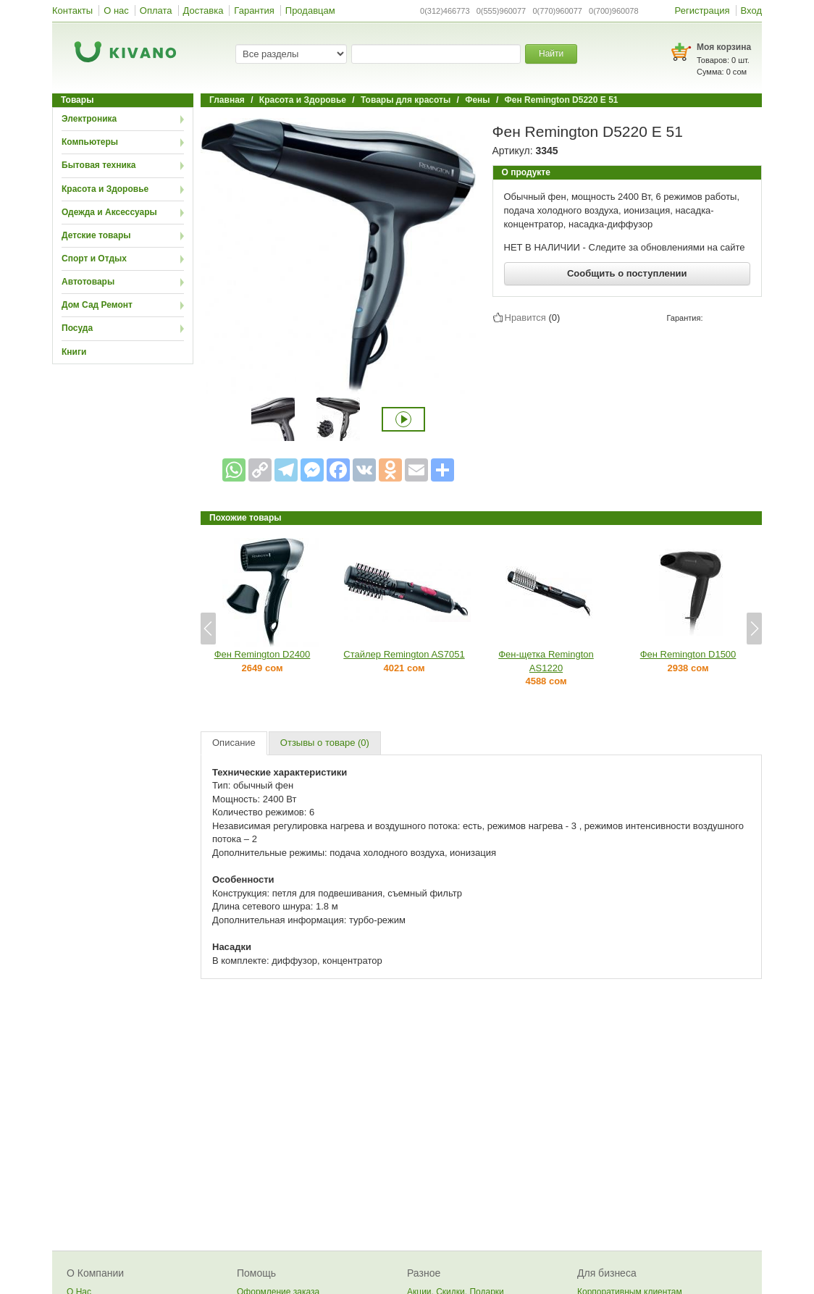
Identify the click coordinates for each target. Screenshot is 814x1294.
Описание (234, 742)
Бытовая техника (99, 165)
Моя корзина (724, 47)
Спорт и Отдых (94, 258)
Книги (74, 352)
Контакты (72, 10)
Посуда (77, 328)
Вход (751, 10)
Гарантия (254, 10)
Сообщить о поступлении (627, 273)
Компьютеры (90, 142)
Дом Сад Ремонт (97, 305)
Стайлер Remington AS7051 (403, 654)
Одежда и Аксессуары (109, 212)
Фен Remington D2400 (262, 654)
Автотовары (88, 282)
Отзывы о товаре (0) (324, 742)
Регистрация (702, 10)
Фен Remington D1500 (688, 654)
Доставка (203, 10)
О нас (116, 10)
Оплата (156, 10)
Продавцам (310, 10)
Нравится (525, 317)
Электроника (89, 119)
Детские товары (96, 235)
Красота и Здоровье (105, 189)
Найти (551, 54)
